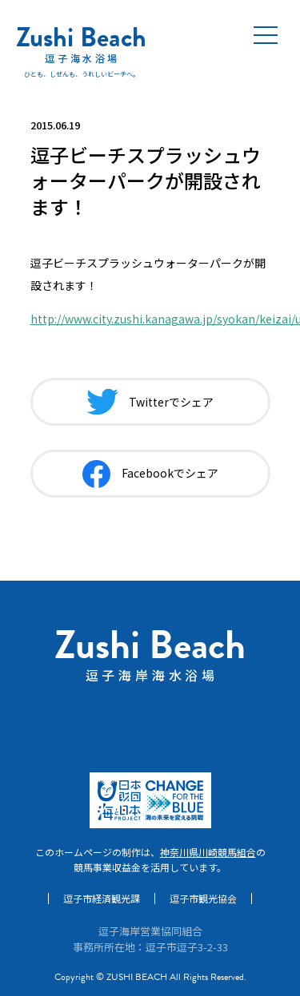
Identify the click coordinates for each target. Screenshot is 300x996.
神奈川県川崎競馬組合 (208, 852)
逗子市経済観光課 (101, 898)
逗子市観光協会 (203, 898)
